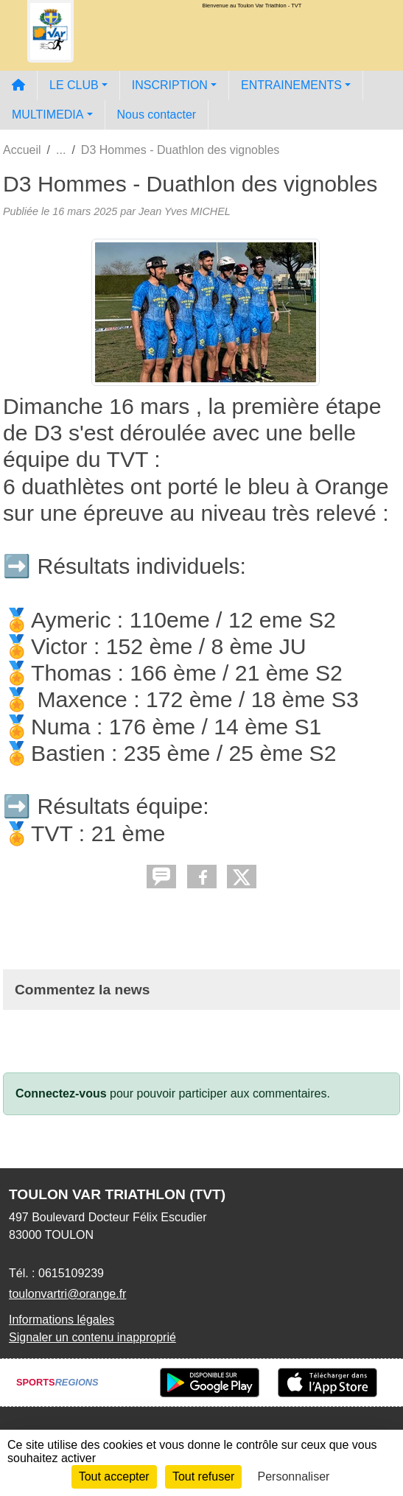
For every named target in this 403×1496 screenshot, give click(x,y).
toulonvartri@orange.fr (67, 1294)
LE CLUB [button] (74, 85)
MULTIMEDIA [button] (47, 114)
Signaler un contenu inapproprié (92, 1337)
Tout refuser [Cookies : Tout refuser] (203, 1476)
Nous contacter (157, 114)
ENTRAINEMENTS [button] (291, 85)
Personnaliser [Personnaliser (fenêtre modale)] (294, 1476)
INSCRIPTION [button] (170, 85)
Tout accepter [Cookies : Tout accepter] (114, 1476)
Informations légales (61, 1319)
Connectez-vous (61, 1093)
